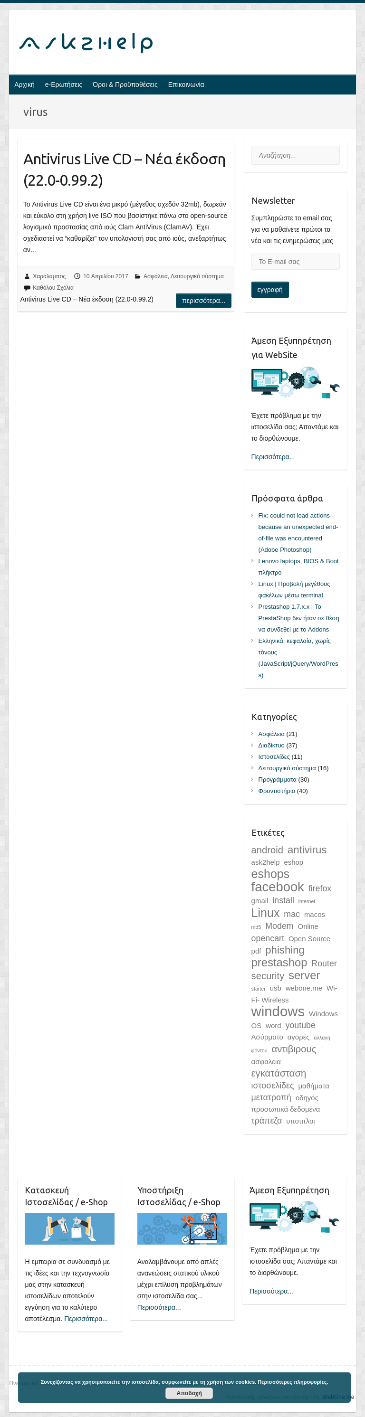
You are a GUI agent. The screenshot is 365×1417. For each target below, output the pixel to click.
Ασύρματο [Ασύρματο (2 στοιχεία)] (267, 1037)
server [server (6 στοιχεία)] (304, 975)
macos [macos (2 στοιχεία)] (314, 914)
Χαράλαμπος (49, 276)
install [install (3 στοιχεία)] (283, 900)
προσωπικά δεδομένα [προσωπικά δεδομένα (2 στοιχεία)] (285, 1109)
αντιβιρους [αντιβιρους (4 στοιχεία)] (293, 1049)
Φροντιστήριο (277, 790)
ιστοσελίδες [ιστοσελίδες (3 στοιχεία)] (272, 1085)
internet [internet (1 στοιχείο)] (307, 901)
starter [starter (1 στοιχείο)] (258, 989)
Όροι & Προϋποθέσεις (125, 84)
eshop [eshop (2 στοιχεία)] (293, 862)
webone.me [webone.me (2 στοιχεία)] (304, 988)
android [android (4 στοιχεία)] (267, 850)
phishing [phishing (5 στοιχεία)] (284, 950)
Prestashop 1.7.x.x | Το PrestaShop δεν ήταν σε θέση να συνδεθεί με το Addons (299, 618)
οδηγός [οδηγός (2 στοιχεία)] (307, 1098)
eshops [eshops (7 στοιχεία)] (270, 873)
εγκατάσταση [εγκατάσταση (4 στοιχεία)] (279, 1073)
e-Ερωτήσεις (64, 84)
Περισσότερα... (203, 300)
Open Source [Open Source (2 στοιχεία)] (309, 939)
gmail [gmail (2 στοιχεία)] (260, 901)
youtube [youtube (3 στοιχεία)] (300, 1025)
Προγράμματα (278, 779)
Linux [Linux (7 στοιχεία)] (265, 912)
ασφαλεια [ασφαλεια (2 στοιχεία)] (266, 1062)
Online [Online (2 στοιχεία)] (308, 926)
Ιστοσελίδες (274, 756)
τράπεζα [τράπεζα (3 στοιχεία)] (266, 1120)
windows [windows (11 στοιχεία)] (278, 1011)
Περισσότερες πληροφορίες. (293, 1382)
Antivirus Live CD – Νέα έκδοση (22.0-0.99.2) (124, 169)
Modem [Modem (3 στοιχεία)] (279, 926)
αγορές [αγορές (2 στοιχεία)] (299, 1037)
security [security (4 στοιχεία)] (268, 976)
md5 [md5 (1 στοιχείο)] (256, 927)
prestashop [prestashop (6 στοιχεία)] (279, 962)
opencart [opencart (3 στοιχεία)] (267, 938)
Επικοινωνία (186, 84)
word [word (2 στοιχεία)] (273, 1025)
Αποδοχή (189, 1393)
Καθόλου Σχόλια (53, 287)
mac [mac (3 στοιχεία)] (292, 914)
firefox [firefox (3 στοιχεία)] (320, 888)
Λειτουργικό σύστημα (197, 276)
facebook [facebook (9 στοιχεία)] (277, 886)
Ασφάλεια (156, 276)
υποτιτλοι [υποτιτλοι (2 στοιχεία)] (300, 1121)
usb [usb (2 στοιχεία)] (275, 988)
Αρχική (24, 84)
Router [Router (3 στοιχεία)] (324, 963)
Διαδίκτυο (272, 745)
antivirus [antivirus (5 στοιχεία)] (307, 850)
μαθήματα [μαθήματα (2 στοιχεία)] (313, 1086)
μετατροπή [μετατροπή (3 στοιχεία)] (271, 1097)
